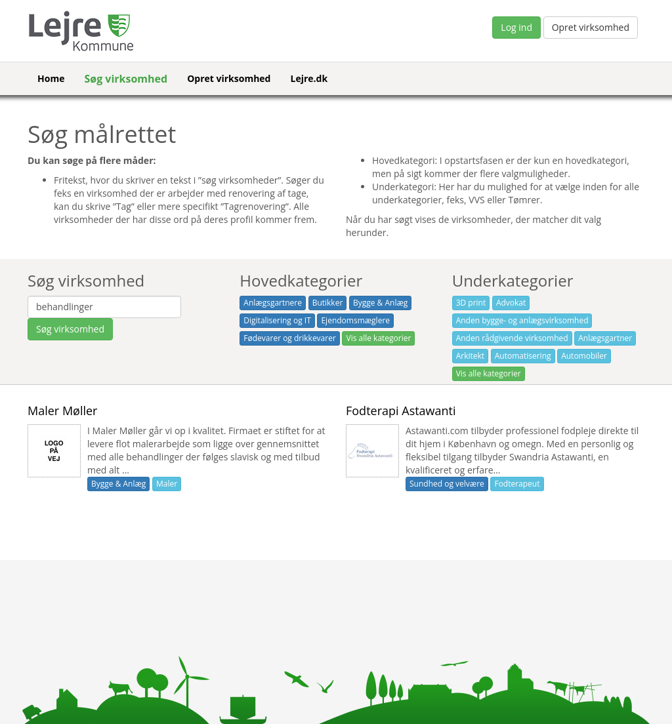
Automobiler (584, 355)
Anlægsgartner (605, 338)
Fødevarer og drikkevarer (289, 338)
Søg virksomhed (125, 78)
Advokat (511, 302)
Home (50, 78)
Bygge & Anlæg (380, 302)
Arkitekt (470, 355)
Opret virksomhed (590, 27)
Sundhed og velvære (447, 483)
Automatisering (523, 355)
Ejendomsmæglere (355, 320)
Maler (166, 483)
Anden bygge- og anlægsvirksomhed (522, 320)
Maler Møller (62, 410)
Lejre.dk (308, 78)
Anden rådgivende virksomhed (512, 338)
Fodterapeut (516, 483)
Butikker (327, 302)
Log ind (516, 27)
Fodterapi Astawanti (401, 410)
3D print (471, 302)
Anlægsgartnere (272, 302)
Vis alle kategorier (378, 338)
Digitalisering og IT (276, 320)
